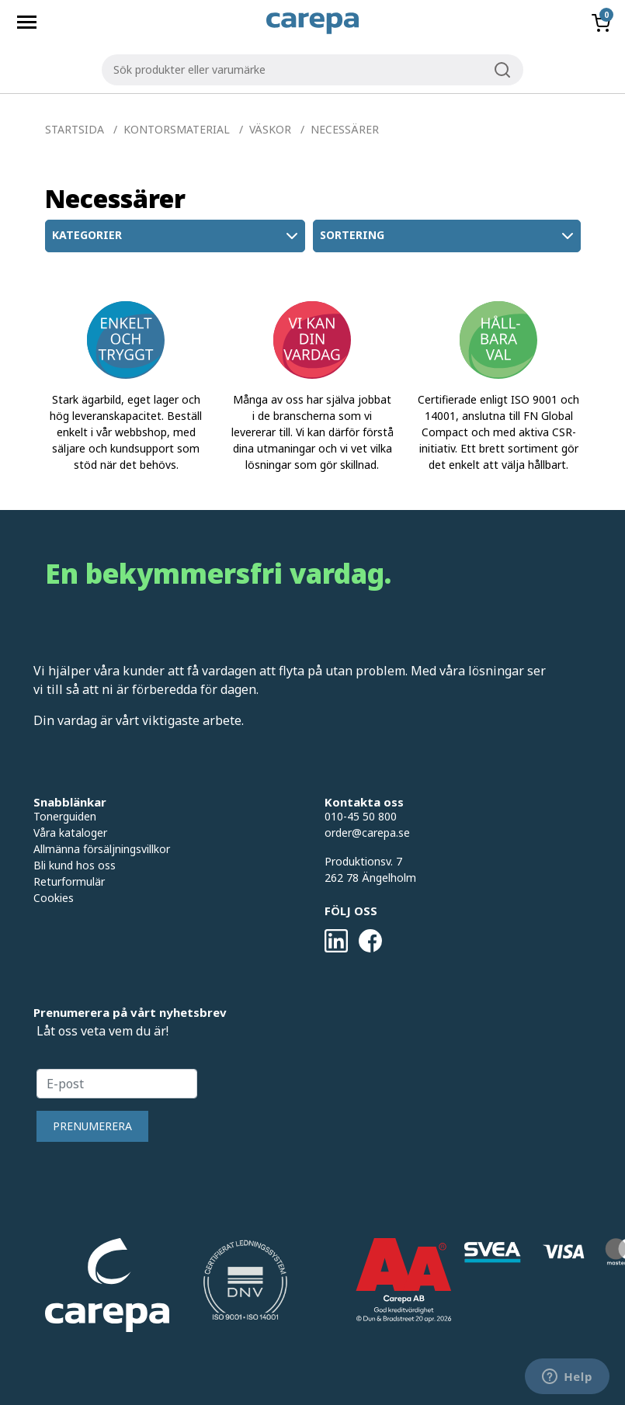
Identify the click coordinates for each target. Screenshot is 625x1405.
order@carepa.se (367, 832)
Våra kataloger (70, 832)
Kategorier (176, 236)
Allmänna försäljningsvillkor (101, 848)
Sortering (448, 236)
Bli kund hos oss (74, 865)
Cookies (53, 897)
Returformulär (69, 881)
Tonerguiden (64, 816)
